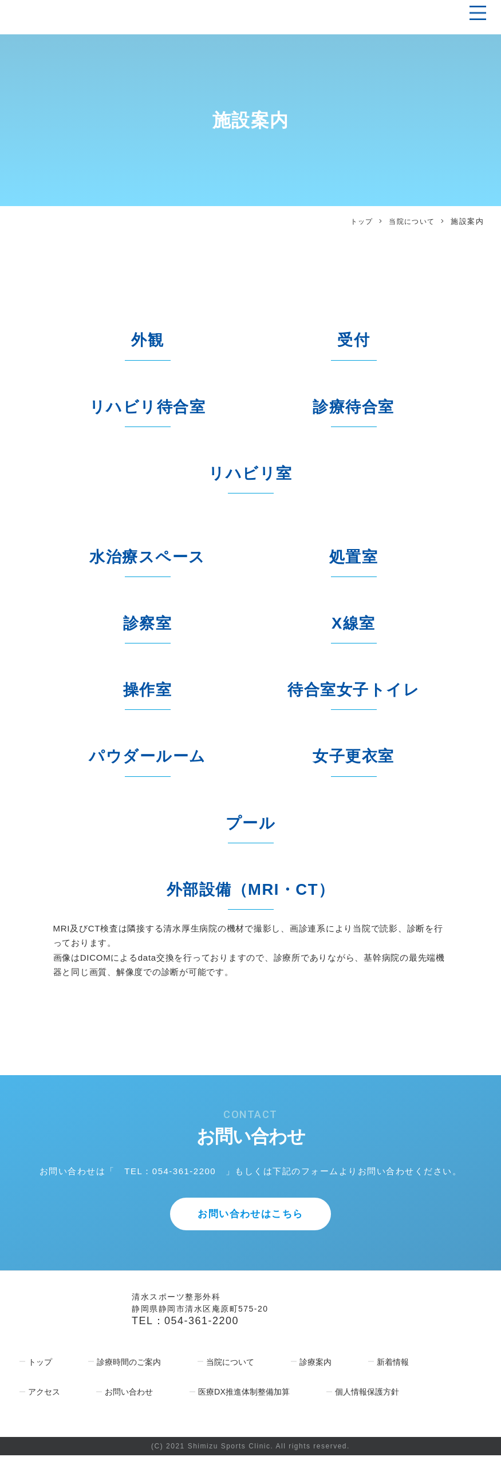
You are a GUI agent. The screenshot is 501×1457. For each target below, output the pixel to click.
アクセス (43, 1394)
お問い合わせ (129, 1394)
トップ (357, 221)
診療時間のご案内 (128, 1364)
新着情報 (395, 1364)
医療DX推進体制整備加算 (246, 1394)
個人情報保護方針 (372, 1394)
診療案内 (318, 1364)
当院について (410, 221)
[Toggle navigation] (475, 13)
